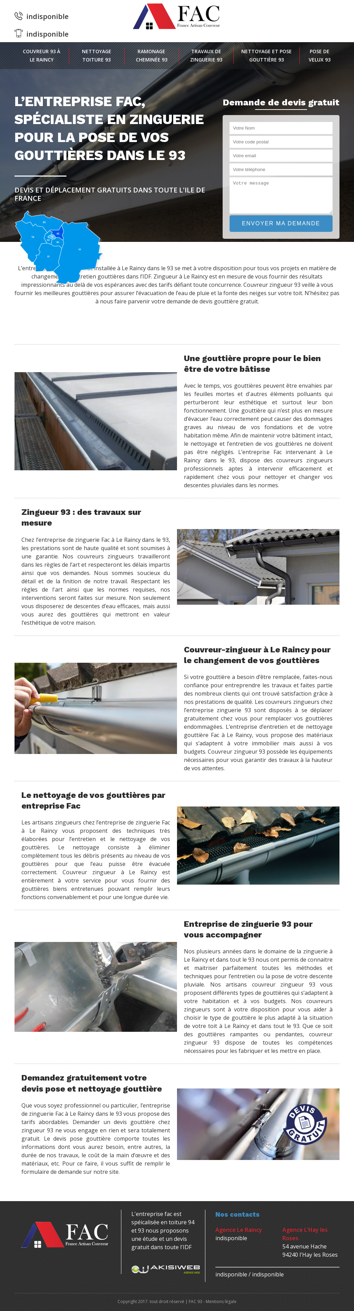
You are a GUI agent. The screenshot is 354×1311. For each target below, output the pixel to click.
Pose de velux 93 (319, 55)
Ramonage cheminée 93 (151, 55)
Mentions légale (221, 1301)
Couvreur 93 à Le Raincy (41, 55)
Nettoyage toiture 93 (96, 55)
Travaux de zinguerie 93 (206, 55)
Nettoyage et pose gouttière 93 (266, 55)
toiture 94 (181, 1222)
